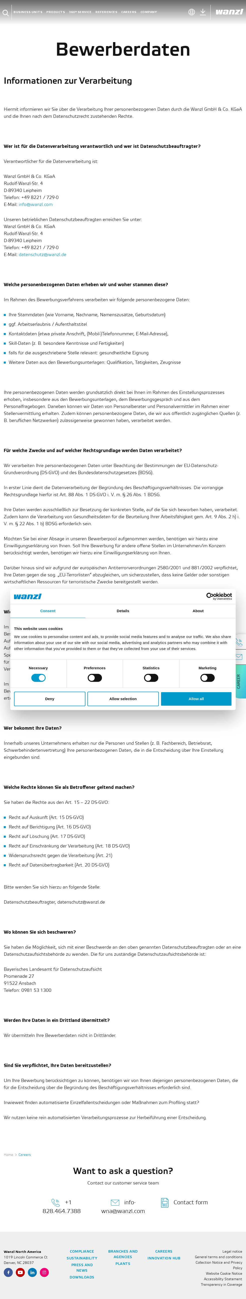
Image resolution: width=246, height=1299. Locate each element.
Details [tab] (123, 611)
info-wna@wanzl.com (123, 1206)
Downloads (82, 1277)
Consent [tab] (48, 611)
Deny (49, 699)
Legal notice (232, 1251)
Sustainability (82, 1258)
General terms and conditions (218, 1257)
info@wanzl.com (36, 205)
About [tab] (198, 611)
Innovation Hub (164, 1258)
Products (55, 12)
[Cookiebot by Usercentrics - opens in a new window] (210, 596)
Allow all (196, 699)
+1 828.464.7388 (62, 1206)
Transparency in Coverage (221, 1284)
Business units (28, 12)
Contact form (184, 1203)
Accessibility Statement (223, 1279)
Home (8, 1155)
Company (149, 12)
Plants (122, 1264)
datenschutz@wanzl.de (42, 255)
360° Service (80, 12)
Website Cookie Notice (224, 1273)
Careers (129, 12)
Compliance (82, 1251)
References (106, 12)
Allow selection (123, 699)
